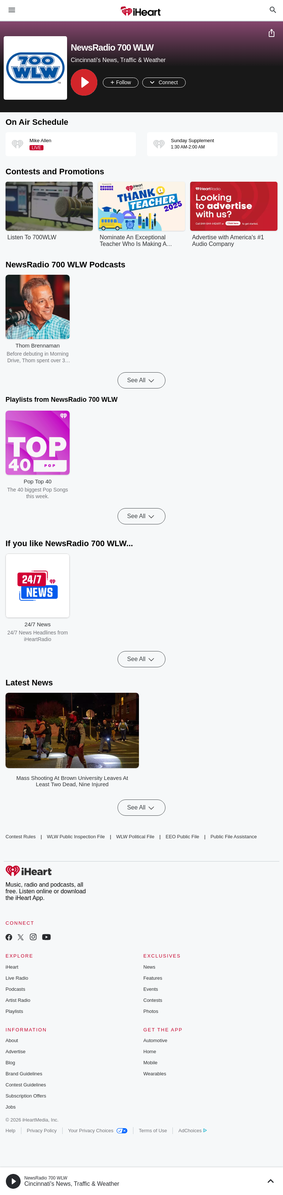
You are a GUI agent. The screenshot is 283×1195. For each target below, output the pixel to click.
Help (10, 1130)
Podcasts (15, 989)
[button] (84, 82)
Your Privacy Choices (97, 1130)
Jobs (10, 1107)
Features (152, 978)
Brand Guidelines (24, 1073)
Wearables (154, 1073)
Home (149, 1051)
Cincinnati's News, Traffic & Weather (71, 1184)
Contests (152, 1000)
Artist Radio (18, 1000)
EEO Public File (182, 836)
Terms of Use (153, 1130)
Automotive (155, 1040)
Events (150, 989)
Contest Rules (21, 836)
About (12, 1040)
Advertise (15, 1051)
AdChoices (192, 1130)
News (149, 967)
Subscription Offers (26, 1096)
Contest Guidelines (26, 1085)
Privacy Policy (42, 1130)
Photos (150, 1011)
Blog (10, 1062)
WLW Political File (135, 836)
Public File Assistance (233, 836)
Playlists (14, 1011)
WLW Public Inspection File (76, 836)
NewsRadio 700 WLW (45, 1178)
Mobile (150, 1062)
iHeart (12, 967)
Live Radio (17, 978)
